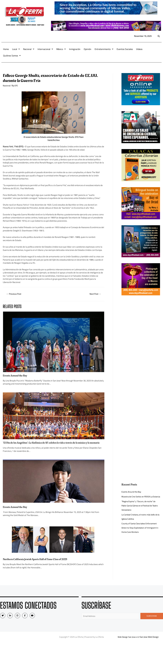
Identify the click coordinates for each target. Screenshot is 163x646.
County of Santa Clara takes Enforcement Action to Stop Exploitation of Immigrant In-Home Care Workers (139, 532)
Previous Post (14, 294)
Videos (139, 49)
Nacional (28, 49)
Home (6, 49)
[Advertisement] (140, 343)
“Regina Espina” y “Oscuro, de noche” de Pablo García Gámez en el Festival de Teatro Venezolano (139, 510)
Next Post (95, 294)
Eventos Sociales (125, 49)
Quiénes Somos (12, 55)
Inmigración (74, 49)
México (61, 49)
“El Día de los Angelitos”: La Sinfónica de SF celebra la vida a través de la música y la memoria (48, 444)
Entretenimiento (104, 49)
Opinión (87, 49)
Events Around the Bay (15, 376)
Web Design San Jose (126, 640)
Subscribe (152, 619)
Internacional (45, 49)
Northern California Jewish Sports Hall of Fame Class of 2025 (37, 562)
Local (16, 49)
